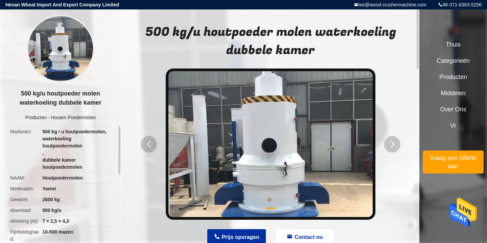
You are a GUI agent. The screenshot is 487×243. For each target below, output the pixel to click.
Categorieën (453, 60)
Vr (453, 125)
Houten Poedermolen (73, 117)
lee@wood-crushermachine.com (392, 4)
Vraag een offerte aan (453, 162)
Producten (36, 117)
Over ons (453, 109)
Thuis (453, 44)
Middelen (453, 93)
